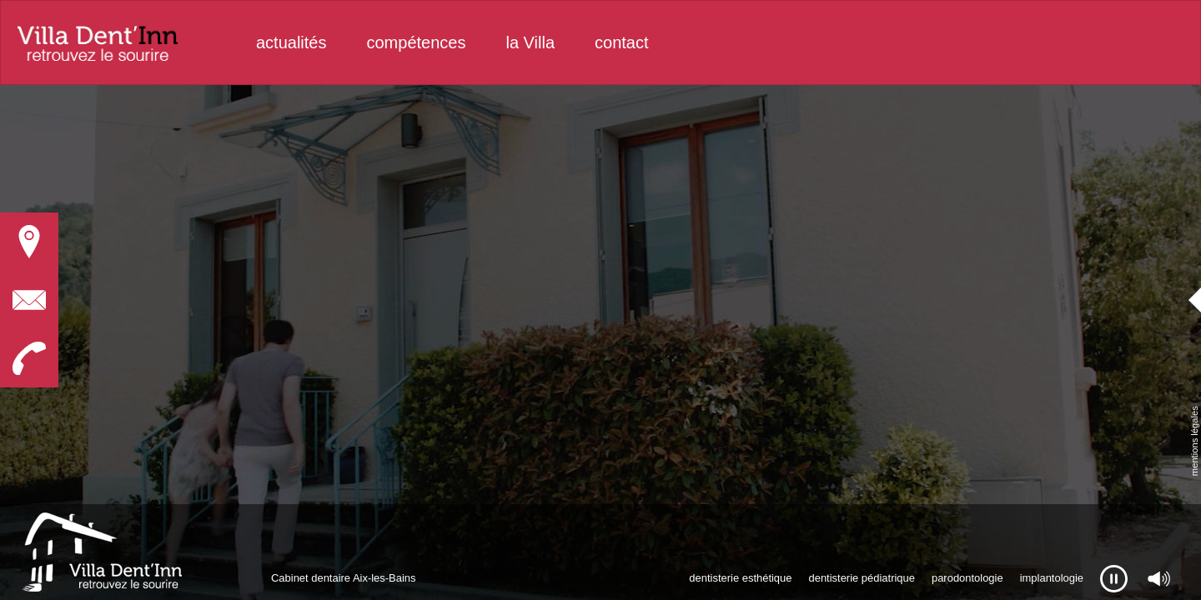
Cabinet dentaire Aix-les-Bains (343, 578)
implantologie (1051, 578)
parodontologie (967, 578)
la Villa (530, 42)
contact (621, 42)
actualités (291, 42)
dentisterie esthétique (740, 578)
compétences (416, 42)
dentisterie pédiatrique (861, 578)
